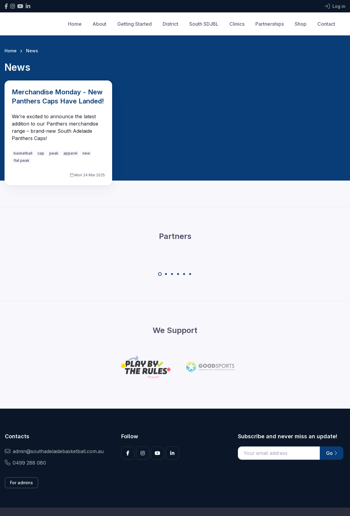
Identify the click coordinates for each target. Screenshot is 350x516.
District (170, 24)
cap (40, 153)
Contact (326, 24)
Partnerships (269, 24)
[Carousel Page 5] (184, 274)
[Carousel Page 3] (172, 274)
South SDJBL (204, 24)
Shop (300, 24)
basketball (23, 153)
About (99, 24)
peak (53, 153)
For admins (21, 482)
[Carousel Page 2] (166, 274)
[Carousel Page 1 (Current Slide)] (160, 274)
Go (331, 453)
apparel (70, 153)
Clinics (237, 24)
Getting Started (134, 24)
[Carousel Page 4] (178, 274)
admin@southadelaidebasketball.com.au (54, 451)
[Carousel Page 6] (190, 274)
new (86, 153)
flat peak (21, 160)
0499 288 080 (25, 463)
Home (75, 24)
